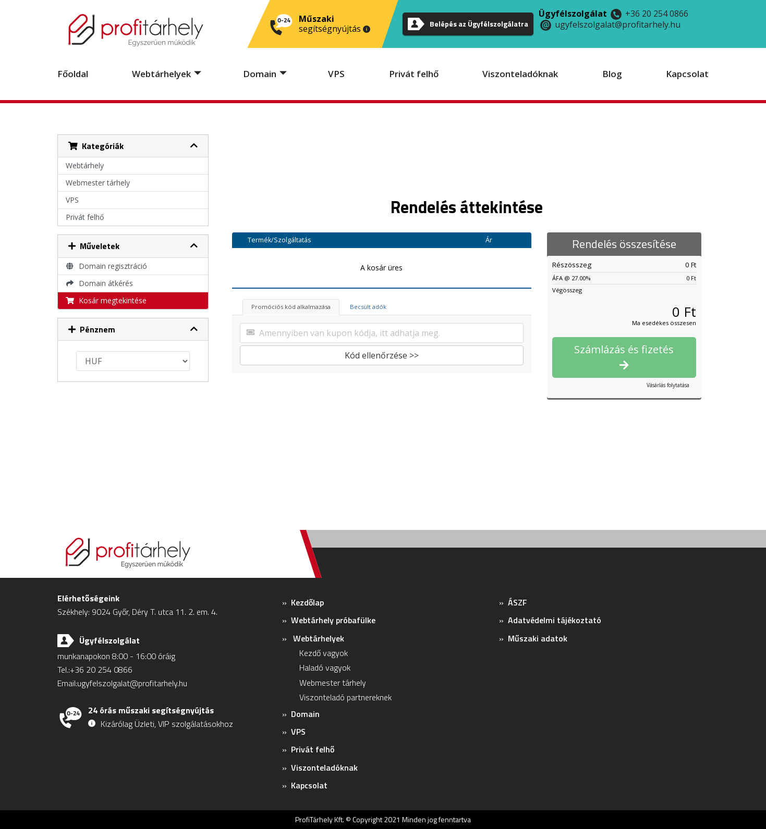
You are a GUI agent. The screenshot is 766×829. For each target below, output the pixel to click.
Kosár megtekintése (106, 300)
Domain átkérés (99, 283)
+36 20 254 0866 (656, 13)
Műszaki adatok (537, 638)
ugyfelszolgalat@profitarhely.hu (617, 24)
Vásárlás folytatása (668, 385)
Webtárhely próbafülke (333, 620)
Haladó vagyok (324, 667)
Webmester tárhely (98, 183)
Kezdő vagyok (323, 653)
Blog (612, 74)
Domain (259, 74)
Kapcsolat (687, 74)
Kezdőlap (307, 602)
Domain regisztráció (107, 266)
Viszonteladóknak (520, 74)
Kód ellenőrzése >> (382, 355)
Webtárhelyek (161, 74)
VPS (336, 74)
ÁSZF (517, 602)
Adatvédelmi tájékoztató (554, 620)
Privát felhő (414, 74)
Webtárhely (85, 165)
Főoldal (72, 74)
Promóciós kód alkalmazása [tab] (291, 307)
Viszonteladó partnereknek (345, 697)
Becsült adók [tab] (368, 307)
